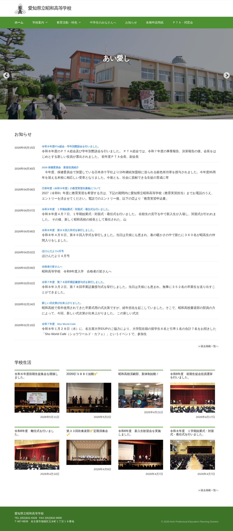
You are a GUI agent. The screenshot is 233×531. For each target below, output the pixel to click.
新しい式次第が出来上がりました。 (65, 302)
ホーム (19, 22)
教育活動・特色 (67, 22)
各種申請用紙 (154, 22)
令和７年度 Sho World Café (61, 323)
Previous (4, 74)
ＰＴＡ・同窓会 (183, 22)
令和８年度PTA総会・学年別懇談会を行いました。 (75, 146)
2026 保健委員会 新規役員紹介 (63, 167)
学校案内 (38, 22)
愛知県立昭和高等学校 (53, 8)
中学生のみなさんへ (103, 22)
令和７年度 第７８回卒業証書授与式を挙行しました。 (78, 282)
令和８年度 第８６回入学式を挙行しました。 (72, 230)
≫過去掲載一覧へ (206, 346)
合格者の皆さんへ (53, 266)
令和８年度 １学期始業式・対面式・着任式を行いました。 (81, 209)
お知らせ (131, 22)
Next (225, 74)
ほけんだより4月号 (54, 251)
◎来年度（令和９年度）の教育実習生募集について (75, 188)
